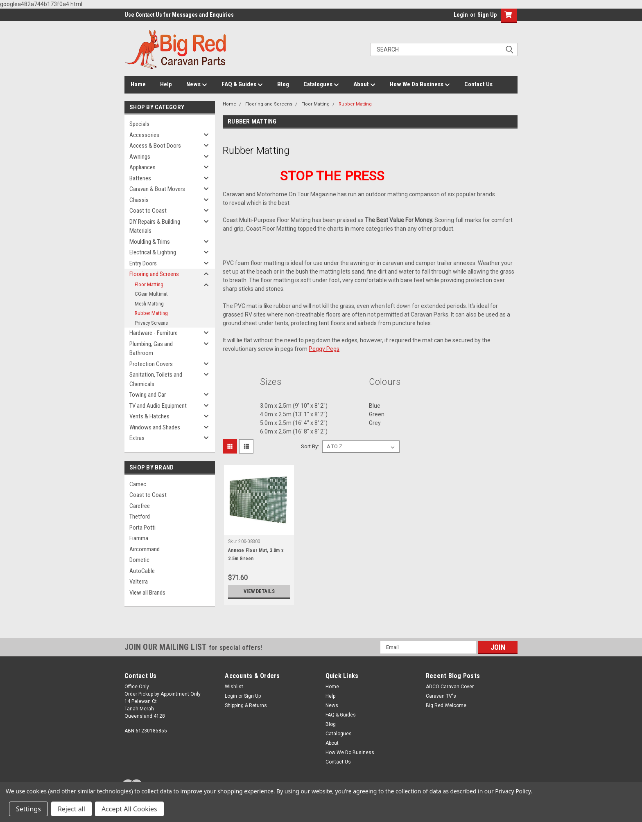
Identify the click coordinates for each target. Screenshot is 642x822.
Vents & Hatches (149, 416)
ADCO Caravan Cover (450, 686)
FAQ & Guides (242, 85)
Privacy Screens (151, 323)
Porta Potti (142, 527)
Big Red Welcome (446, 705)
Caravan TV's (441, 696)
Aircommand (144, 549)
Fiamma (138, 538)
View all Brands (147, 592)
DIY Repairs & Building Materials (154, 226)
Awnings (139, 156)
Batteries (140, 178)
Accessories (144, 135)
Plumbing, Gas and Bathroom (151, 348)
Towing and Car (147, 394)
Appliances (142, 167)
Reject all (71, 808)
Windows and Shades (154, 427)
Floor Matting (149, 284)
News (196, 85)
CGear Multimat (151, 294)
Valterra (138, 581)
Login (461, 14)
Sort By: (310, 446)
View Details (259, 591)
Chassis (139, 200)
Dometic (139, 560)
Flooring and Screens (154, 274)
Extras (137, 438)
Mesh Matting (149, 304)
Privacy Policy (513, 791)
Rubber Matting (151, 313)
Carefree (139, 506)
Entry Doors (143, 263)
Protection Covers (151, 364)
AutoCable (142, 571)
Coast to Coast (148, 210)
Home (138, 84)
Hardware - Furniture (153, 333)
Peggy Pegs (324, 349)
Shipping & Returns (246, 705)
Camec (137, 484)
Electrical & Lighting (152, 252)
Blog (283, 84)
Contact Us (478, 84)
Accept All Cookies (129, 808)
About (364, 85)
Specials (139, 124)
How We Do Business (420, 85)
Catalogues (321, 85)
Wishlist (234, 686)
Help (166, 84)
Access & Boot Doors (155, 145)
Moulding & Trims (149, 241)
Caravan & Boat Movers (157, 189)
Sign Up (487, 14)
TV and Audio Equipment (158, 405)
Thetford (139, 516)
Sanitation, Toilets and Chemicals (155, 379)
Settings (28, 808)
